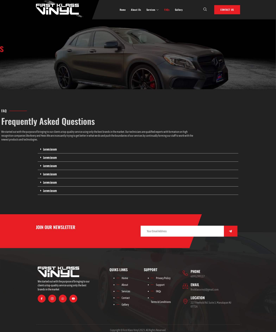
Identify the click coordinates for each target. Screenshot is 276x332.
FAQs (167, 9)
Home (123, 9)
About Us (136, 9)
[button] (138, 149)
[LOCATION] (185, 301)
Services (152, 9)
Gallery (179, 9)
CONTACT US (227, 9)
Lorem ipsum (50, 149)
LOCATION (198, 297)
